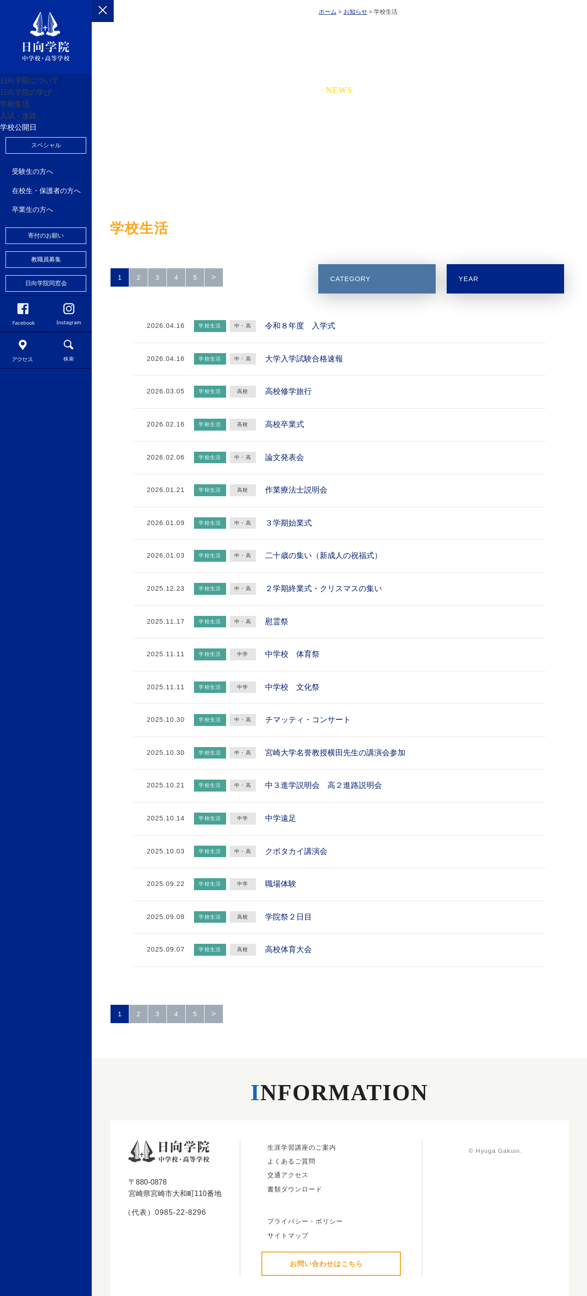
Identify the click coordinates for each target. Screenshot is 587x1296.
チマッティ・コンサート (308, 719)
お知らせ (355, 11)
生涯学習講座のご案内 (301, 1147)
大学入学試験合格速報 (304, 358)
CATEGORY (350, 278)
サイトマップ (288, 1235)
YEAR (469, 278)
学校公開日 (29, 191)
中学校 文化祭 (292, 687)
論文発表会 (284, 457)
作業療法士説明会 (296, 490)
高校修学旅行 (288, 391)
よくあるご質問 (291, 1161)
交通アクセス (288, 1175)
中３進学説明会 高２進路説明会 (323, 785)
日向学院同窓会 (46, 353)
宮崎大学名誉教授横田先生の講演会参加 (335, 752)
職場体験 (280, 884)
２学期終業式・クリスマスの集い (323, 588)
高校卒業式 (284, 424)
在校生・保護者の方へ (46, 261)
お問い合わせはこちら (326, 1264)
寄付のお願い (46, 306)
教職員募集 (46, 330)
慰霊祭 (276, 621)
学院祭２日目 (288, 917)
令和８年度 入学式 (300, 325)
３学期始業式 (288, 523)
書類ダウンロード (294, 1189)
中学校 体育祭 (292, 654)
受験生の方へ (32, 242)
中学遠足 (280, 818)
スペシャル (46, 215)
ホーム (328, 11)
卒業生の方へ (32, 280)
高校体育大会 (288, 949)
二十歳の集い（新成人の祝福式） (323, 555)
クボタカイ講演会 (296, 851)
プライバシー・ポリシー (305, 1221)
